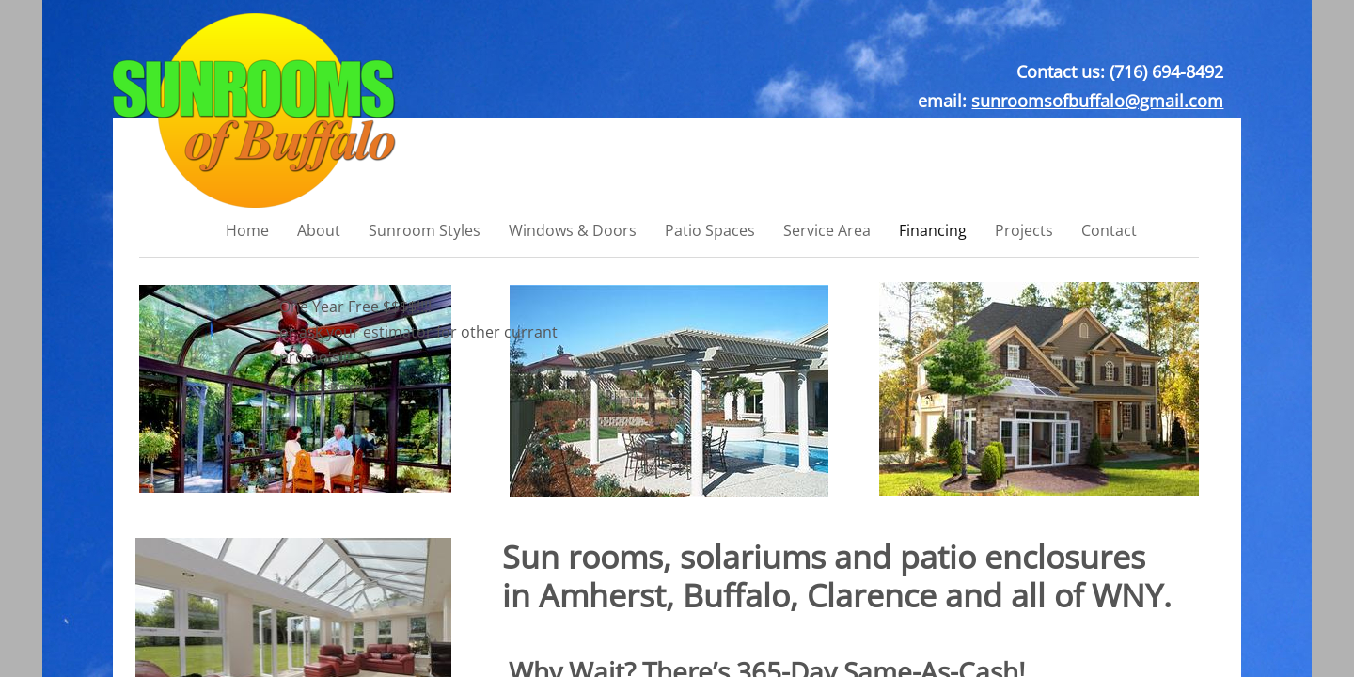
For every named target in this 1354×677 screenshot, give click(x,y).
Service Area (827, 230)
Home (247, 230)
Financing (933, 230)
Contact (1109, 230)
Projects (1024, 230)
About (318, 230)
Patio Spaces (710, 230)
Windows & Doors (573, 230)
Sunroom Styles (424, 230)
